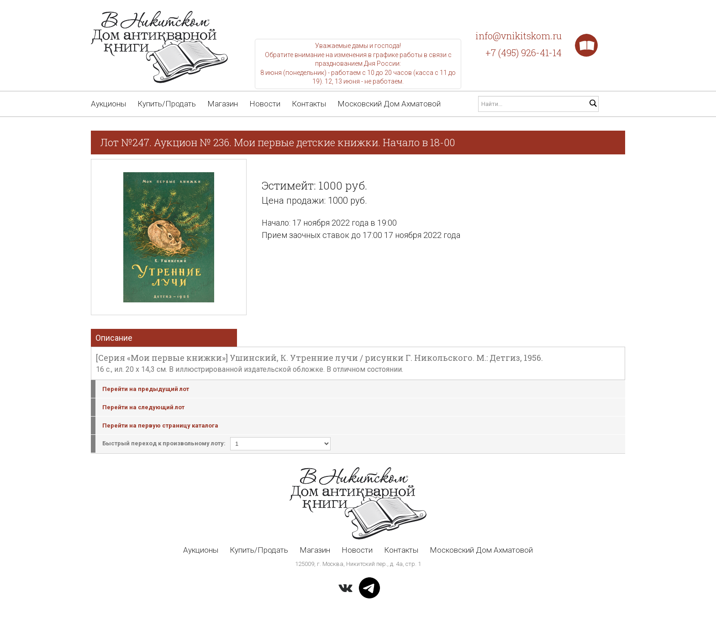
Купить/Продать (166, 103)
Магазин (222, 103)
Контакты (309, 103)
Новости (264, 103)
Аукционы (108, 103)
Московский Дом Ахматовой (389, 103)
